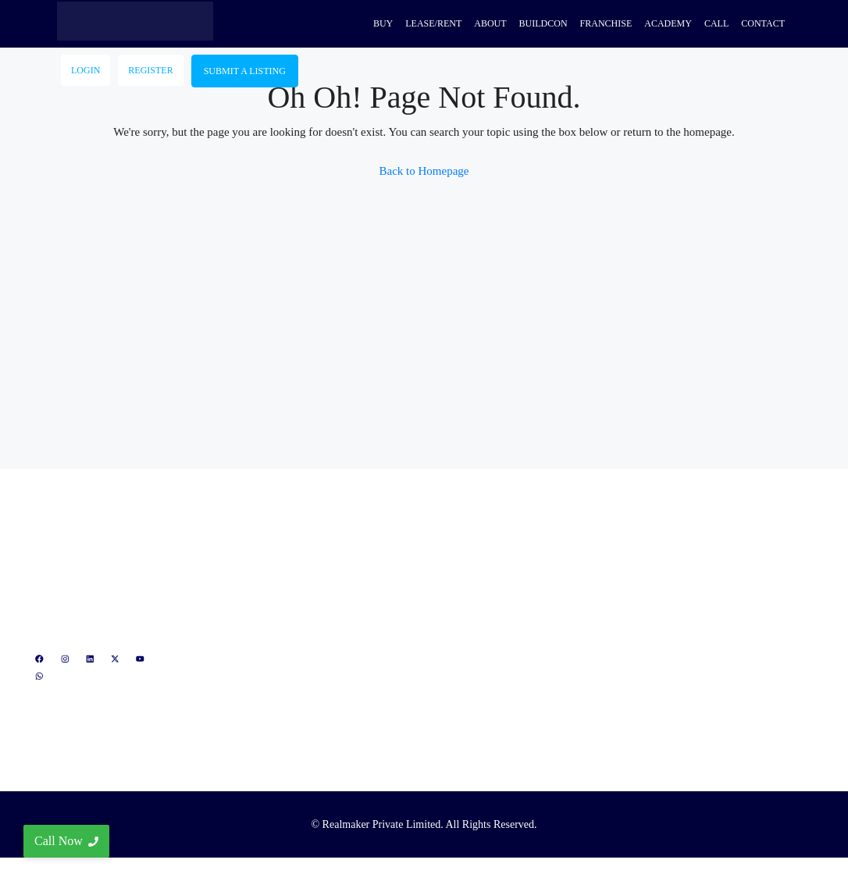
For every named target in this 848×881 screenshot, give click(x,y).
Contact (763, 23)
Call (716, 23)
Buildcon (543, 23)
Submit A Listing (245, 71)
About (490, 23)
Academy (668, 23)
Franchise (606, 23)
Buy (383, 23)
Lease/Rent (433, 23)
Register (150, 70)
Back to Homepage (424, 171)
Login (85, 70)
